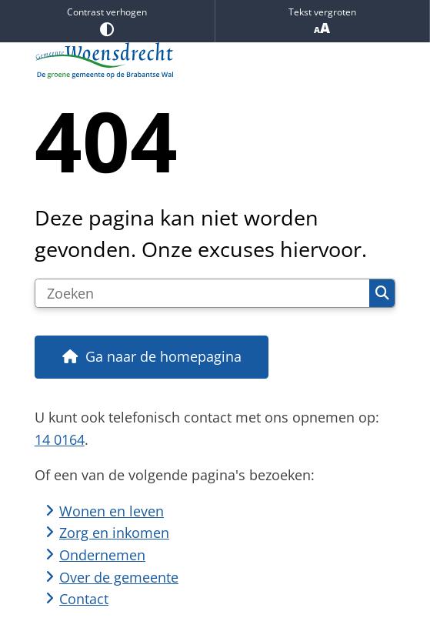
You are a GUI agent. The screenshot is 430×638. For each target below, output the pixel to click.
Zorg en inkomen (114, 532)
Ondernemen (102, 555)
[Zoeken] (202, 293)
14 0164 (60, 439)
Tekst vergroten (322, 21)
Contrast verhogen (107, 20)
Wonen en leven (111, 511)
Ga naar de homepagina (163, 356)
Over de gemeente (118, 577)
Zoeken (382, 293)
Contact (83, 599)
